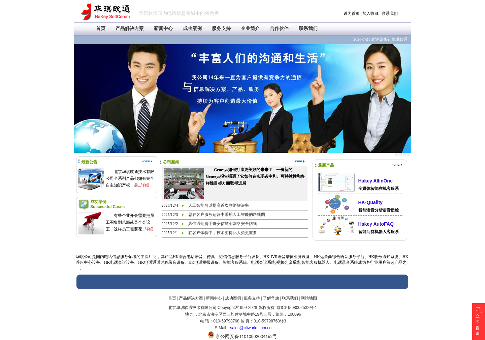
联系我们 (390, 13)
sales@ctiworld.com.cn (250, 327)
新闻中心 (163, 28)
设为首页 (352, 13)
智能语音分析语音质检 (378, 210)
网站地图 (309, 298)
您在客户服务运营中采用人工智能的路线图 (226, 214)
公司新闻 (171, 162)
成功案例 (192, 28)
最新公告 (89, 162)
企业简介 (250, 28)
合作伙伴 (279, 28)
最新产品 (326, 165)
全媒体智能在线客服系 (378, 188)
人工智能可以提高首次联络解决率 (218, 205)
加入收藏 (370, 13)
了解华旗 (271, 298)
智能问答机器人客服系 (378, 231)
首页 (100, 28)
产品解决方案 (130, 28)
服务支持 (221, 28)
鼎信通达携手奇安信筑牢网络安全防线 (222, 223)
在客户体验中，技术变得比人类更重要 (222, 232)
